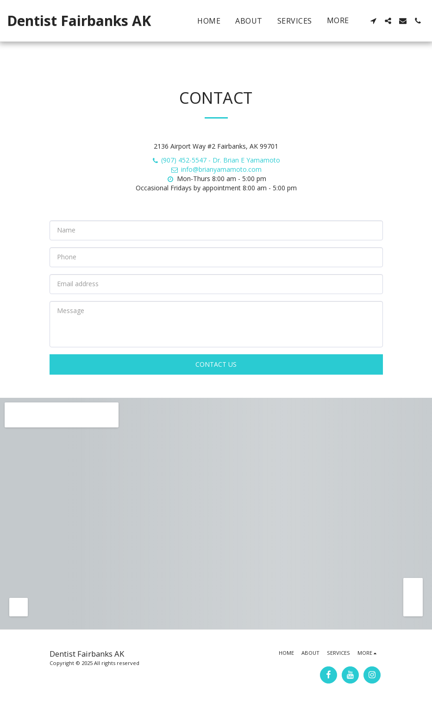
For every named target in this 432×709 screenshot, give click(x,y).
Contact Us (216, 364)
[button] (373, 21)
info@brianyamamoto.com (216, 169)
